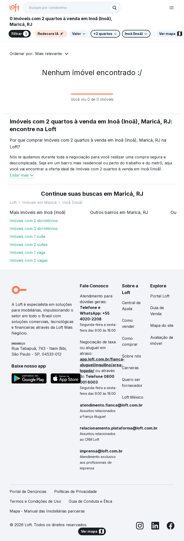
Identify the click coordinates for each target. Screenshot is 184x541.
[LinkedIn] (155, 526)
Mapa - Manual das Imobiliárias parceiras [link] (47, 511)
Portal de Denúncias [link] (28, 491)
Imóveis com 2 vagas (29, 260)
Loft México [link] (132, 397)
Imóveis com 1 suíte (27, 236)
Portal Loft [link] (159, 296)
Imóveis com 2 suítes (29, 244)
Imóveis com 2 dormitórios (34, 220)
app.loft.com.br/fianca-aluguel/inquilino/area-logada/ (102, 365)
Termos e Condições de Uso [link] (35, 501)
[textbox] (72, 7)
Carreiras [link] (130, 367)
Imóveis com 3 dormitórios (34, 228)
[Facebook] (170, 526)
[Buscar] (114, 7)
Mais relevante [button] (48, 53)
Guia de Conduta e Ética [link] (90, 501)
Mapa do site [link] (161, 325)
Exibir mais (22, 175)
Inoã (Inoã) (72, 202)
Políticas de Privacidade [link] (75, 491)
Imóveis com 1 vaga (27, 252)
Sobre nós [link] (131, 356)
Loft (13, 202)
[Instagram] (140, 526)
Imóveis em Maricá (39, 202)
